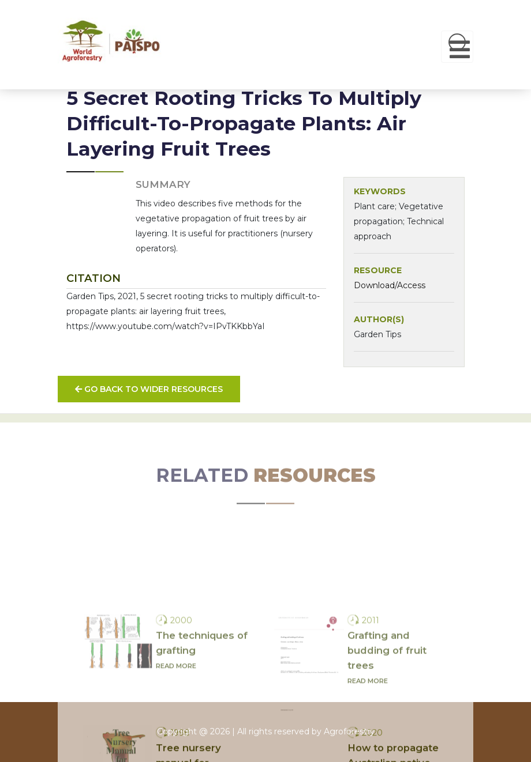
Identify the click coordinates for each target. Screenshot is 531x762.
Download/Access (389, 285)
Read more (176, 723)
